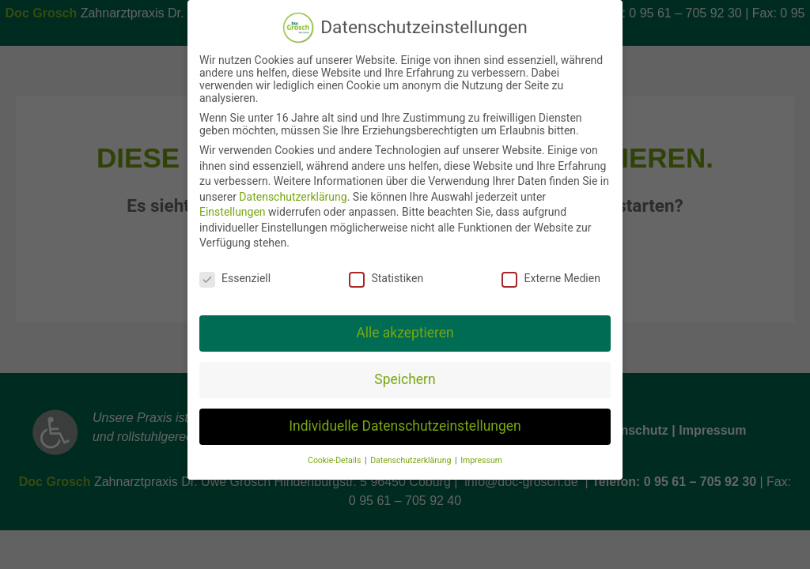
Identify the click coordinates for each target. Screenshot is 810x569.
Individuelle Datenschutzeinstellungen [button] (404, 426)
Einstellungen (232, 211)
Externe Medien (551, 278)
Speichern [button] (404, 379)
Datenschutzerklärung (292, 196)
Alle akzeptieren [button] (405, 333)
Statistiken (386, 278)
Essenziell (235, 278)
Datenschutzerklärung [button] (411, 460)
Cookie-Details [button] (335, 460)
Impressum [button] (481, 460)
